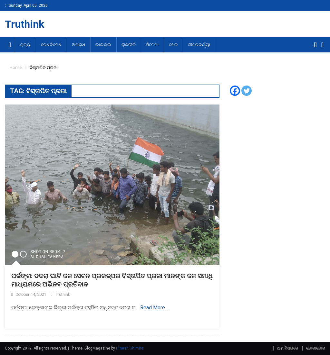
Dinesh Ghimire (129, 348)
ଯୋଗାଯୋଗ (315, 348)
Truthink (24, 24)
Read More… (154, 308)
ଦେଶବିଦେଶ (51, 44)
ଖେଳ (173, 44)
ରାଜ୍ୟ (25, 44)
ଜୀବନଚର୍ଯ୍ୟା (199, 44)
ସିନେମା (152, 44)
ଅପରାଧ (78, 44)
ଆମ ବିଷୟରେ (287, 348)
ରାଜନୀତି (128, 44)
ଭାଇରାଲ (103, 44)
